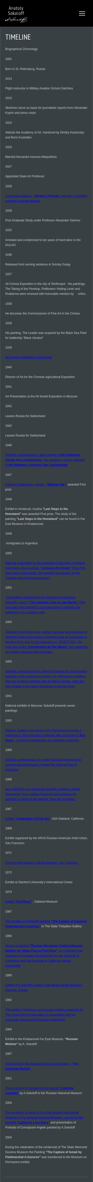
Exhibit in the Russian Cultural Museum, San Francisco (41, 863)
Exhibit (10, 818)
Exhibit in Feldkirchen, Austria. (25, 484)
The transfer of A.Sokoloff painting (28, 921)
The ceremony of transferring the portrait (32, 1088)
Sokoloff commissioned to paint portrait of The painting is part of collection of (45, 460)
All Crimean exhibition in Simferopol (28, 357)
